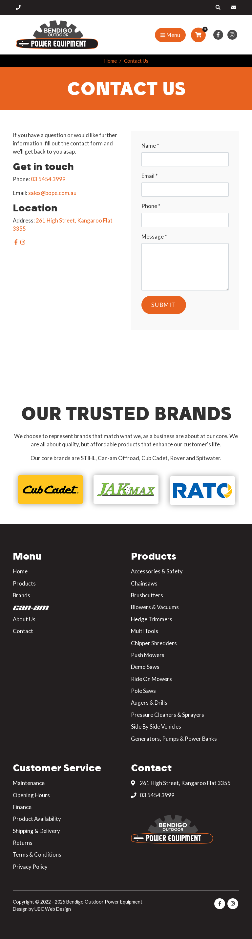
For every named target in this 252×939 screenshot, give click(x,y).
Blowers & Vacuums (155, 607)
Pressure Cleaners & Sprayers (167, 714)
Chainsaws (144, 583)
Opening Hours (31, 795)
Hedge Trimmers (151, 619)
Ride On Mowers (151, 678)
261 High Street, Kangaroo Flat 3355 (181, 782)
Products (24, 583)
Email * (149, 175)
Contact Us (136, 61)
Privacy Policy (30, 866)
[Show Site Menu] (170, 35)
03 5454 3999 (48, 179)
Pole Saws (143, 690)
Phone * (150, 206)
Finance (22, 806)
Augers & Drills (149, 702)
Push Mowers (147, 654)
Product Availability (37, 818)
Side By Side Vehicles (156, 726)
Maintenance (29, 782)
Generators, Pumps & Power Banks (174, 738)
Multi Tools (144, 631)
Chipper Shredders (154, 643)
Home (110, 61)
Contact (23, 631)
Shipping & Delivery (36, 830)
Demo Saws (145, 666)
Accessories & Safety (157, 571)
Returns (22, 842)
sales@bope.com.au (52, 192)
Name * (150, 145)
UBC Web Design (52, 909)
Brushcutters (147, 595)
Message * (154, 236)
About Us (24, 619)
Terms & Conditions (37, 854)
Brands (21, 595)
